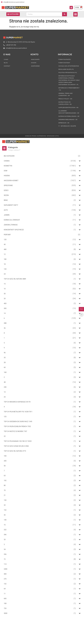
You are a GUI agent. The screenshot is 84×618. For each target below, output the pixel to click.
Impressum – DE (63, 123)
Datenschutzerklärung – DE (68, 116)
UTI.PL (57, 136)
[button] (75, 14)
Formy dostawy (64, 63)
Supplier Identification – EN (68, 107)
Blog (6, 63)
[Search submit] (64, 14)
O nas (6, 59)
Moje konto (35, 59)
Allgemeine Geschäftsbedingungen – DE (68, 112)
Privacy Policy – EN (65, 99)
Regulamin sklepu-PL (66, 69)
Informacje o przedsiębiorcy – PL (68, 89)
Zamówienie (35, 66)
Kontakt (7, 66)
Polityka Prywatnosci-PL (67, 72)
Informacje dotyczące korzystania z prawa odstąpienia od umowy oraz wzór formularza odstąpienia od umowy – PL (69, 80)
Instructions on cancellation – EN (65, 103)
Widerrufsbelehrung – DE (67, 119)
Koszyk (33, 63)
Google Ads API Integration (68, 66)
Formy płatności (64, 59)
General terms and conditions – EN (65, 94)
